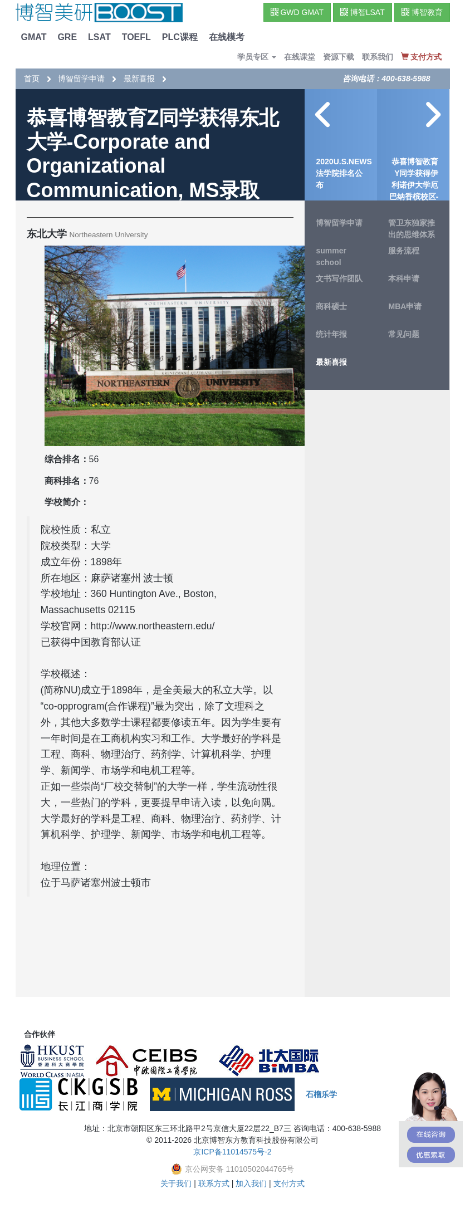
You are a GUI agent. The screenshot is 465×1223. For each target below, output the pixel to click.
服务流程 (403, 250)
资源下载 (338, 56)
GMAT (34, 37)
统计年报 (331, 334)
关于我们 (176, 1183)
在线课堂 (299, 56)
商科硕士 (331, 306)
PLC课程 (180, 37)
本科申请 (403, 278)
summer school (331, 256)
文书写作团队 (339, 278)
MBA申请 (405, 306)
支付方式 (289, 1183)
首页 (32, 78)
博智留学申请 (81, 78)
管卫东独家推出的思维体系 (411, 228)
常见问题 (403, 334)
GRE (67, 37)
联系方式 (213, 1183)
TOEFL (136, 37)
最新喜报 (139, 78)
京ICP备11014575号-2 (232, 1151)
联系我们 (377, 56)
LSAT (99, 37)
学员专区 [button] (256, 56)
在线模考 (226, 37)
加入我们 (251, 1183)
